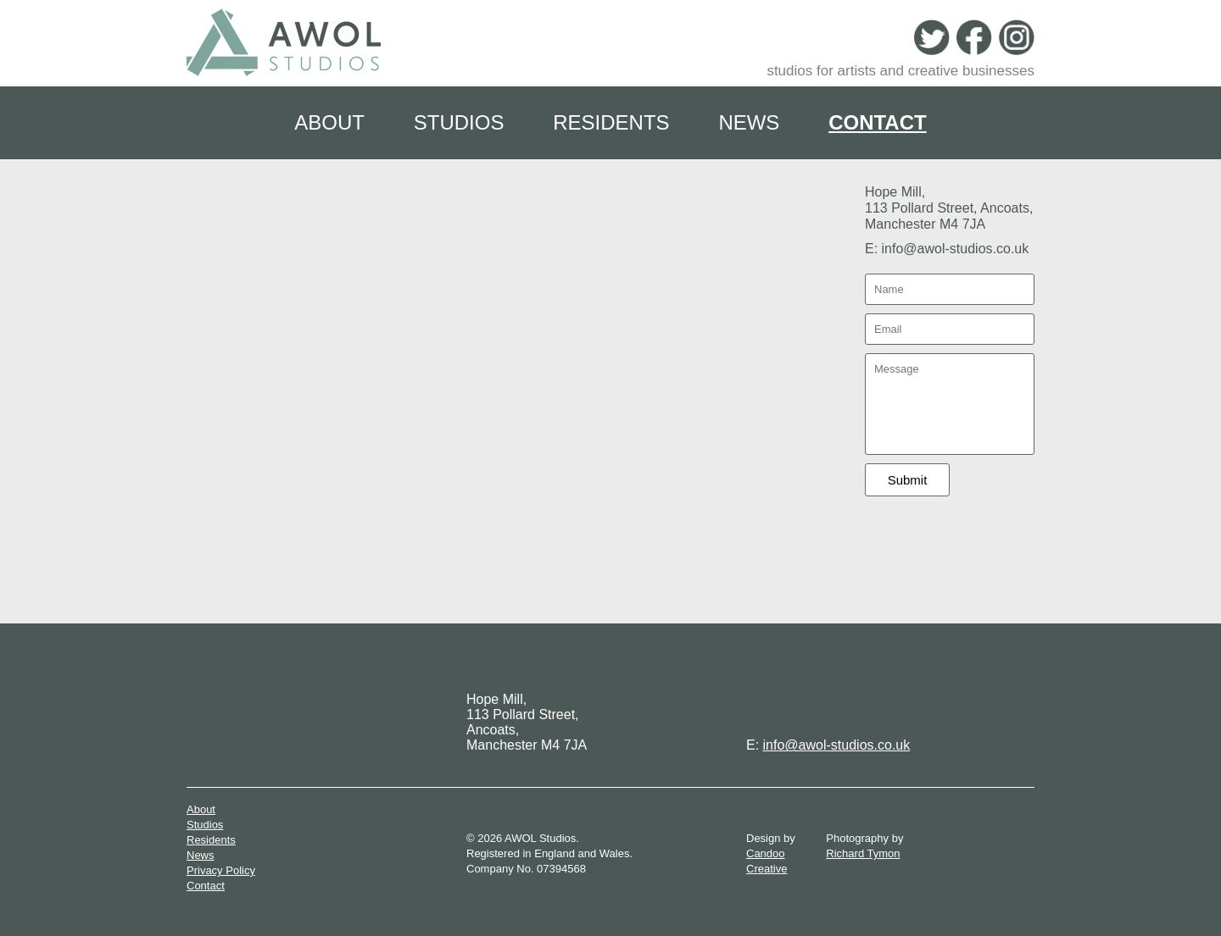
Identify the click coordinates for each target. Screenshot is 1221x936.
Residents (611, 122)
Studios (459, 122)
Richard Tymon (863, 853)
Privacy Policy (221, 870)
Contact (877, 122)
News (748, 122)
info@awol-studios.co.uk (837, 745)
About (329, 122)
